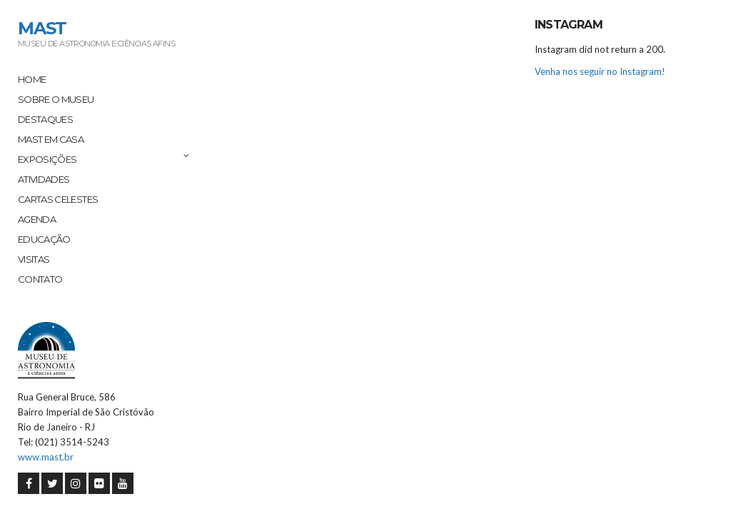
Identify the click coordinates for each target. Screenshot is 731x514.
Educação (44, 239)
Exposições (47, 159)
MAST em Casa (51, 139)
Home (32, 79)
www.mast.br (46, 457)
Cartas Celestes (58, 199)
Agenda (37, 219)
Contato (40, 279)
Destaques (45, 119)
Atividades (44, 179)
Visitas (33, 259)
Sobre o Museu (56, 99)
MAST (42, 28)
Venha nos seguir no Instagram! (600, 71)
